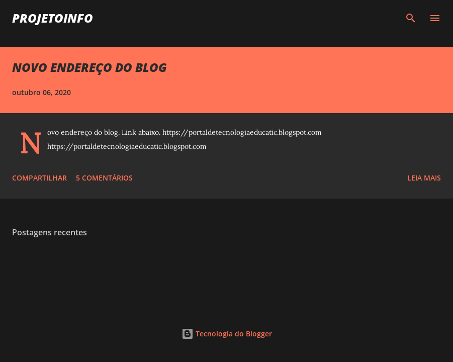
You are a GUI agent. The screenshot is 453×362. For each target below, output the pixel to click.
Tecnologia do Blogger (227, 333)
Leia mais (424, 178)
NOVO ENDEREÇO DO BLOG (89, 67)
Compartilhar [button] (39, 178)
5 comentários (104, 178)
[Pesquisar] (411, 18)
